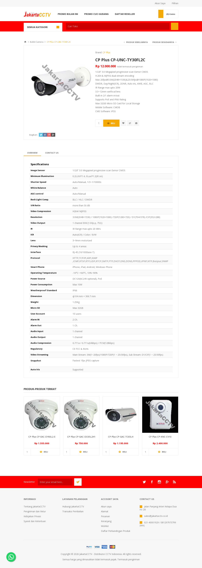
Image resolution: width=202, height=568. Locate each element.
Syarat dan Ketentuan (35, 521)
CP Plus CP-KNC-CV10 (160, 436)
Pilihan (175, 3)
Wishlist (105, 526)
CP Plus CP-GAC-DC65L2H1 (81, 436)
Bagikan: (33, 134)
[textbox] (117, 26)
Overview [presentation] (32, 152)
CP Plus (106, 52)
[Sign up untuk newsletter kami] (55, 482)
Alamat (104, 511)
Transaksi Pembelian (72, 511)
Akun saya (106, 506)
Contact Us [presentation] (52, 152)
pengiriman (137, 66)
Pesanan (105, 516)
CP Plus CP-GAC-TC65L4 (120, 436)
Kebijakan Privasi (32, 516)
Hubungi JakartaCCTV (73, 506)
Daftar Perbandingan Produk (115, 530)
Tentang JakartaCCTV (34, 506)
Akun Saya (160, 3)
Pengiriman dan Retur (35, 511)
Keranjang (106, 521)
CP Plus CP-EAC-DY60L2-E (41, 436)
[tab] (32, 152)
